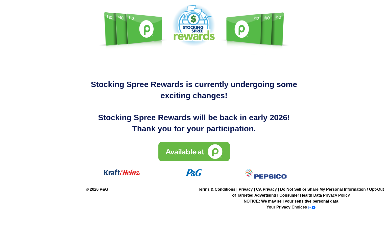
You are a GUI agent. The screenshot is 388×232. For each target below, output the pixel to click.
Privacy (246, 189)
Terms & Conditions (216, 189)
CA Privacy (266, 189)
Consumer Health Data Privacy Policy (314, 195)
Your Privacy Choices (287, 207)
